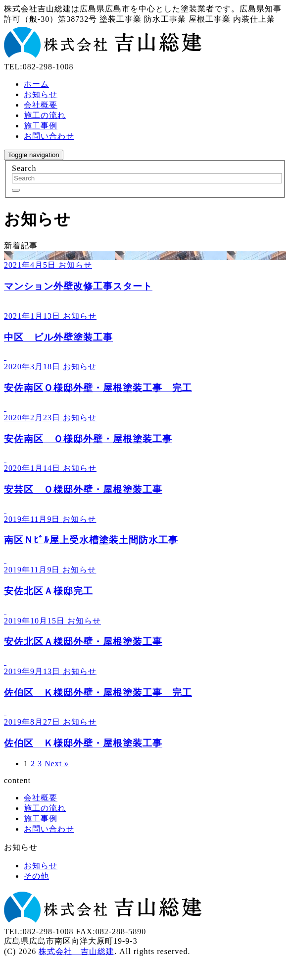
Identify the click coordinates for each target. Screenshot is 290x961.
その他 (36, 876)
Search (24, 168)
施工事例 (40, 125)
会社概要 (40, 105)
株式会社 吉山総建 (76, 951)
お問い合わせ (49, 136)
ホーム (36, 84)
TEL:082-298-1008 (38, 66)
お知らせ (40, 94)
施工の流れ (45, 115)
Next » (57, 763)
